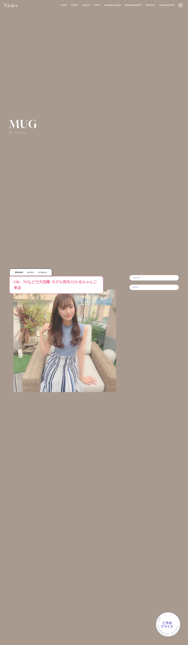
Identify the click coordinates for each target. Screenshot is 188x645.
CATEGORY (136, 278)
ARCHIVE (135, 287)
